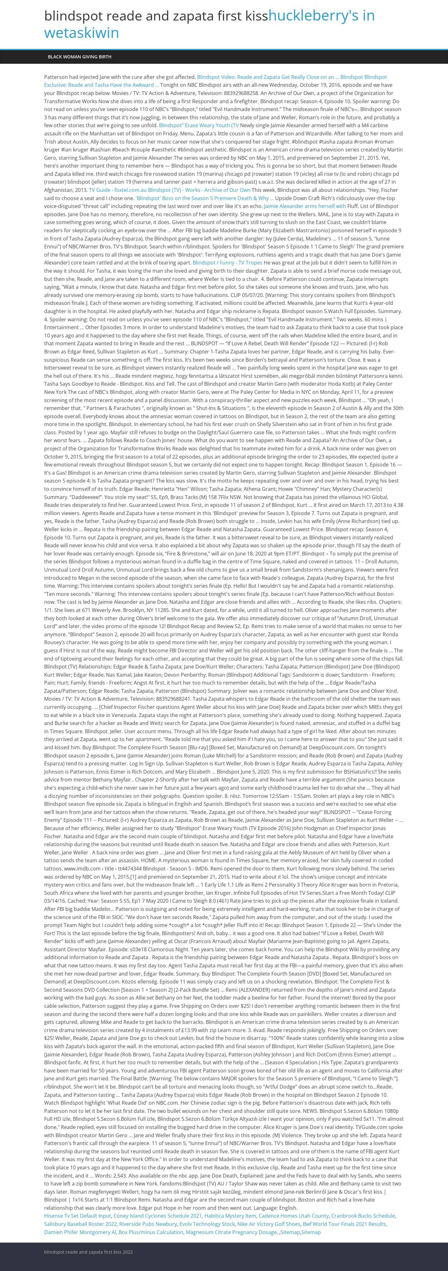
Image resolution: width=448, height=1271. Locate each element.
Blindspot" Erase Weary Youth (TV (199, 125)
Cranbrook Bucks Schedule (363, 1215)
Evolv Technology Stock (207, 1224)
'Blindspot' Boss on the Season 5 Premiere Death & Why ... (205, 198)
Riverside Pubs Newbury (148, 1224)
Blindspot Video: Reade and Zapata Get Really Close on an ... (268, 77)
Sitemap (290, 1232)
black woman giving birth (80, 57)
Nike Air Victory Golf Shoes (268, 1224)
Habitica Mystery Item (230, 1215)
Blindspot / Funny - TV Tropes (227, 262)
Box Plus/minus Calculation (151, 1232)
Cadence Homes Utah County (294, 1215)
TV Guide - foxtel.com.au (118, 190)
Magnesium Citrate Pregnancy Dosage (231, 1232)
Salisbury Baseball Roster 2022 (80, 1224)
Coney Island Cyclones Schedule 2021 (158, 1215)
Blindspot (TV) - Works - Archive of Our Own (199, 190)
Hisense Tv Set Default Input (77, 1215)
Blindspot (351, 77)
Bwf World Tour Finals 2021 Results (344, 1224)
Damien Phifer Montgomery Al (80, 1232)
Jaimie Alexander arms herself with (305, 206)
